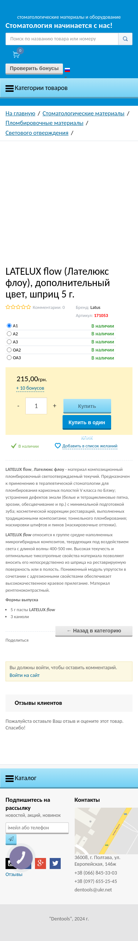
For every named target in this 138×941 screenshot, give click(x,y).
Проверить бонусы (34, 68)
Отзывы (14, 874)
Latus (95, 307)
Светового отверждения (37, 133)
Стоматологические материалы (84, 113)
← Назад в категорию (94, 631)
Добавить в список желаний (90, 445)
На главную (20, 113)
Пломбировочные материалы (45, 123)
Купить (87, 406)
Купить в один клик (86, 424)
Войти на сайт (25, 675)
